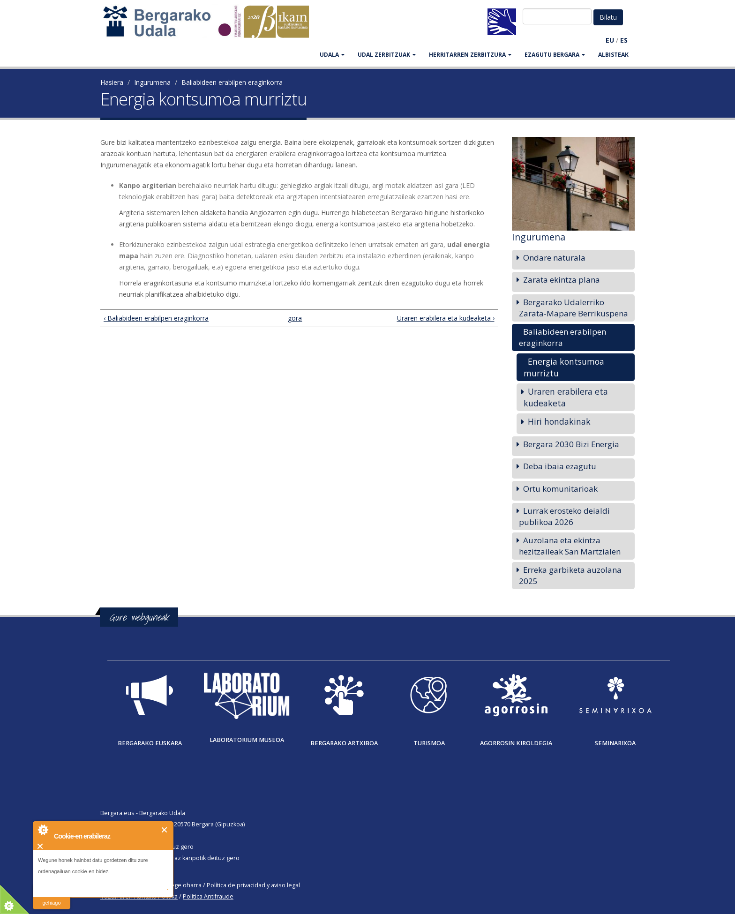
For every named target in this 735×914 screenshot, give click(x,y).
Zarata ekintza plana (561, 279)
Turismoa (429, 743)
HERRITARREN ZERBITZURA (470, 55)
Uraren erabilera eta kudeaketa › (446, 318)
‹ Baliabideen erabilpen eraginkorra (156, 318)
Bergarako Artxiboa (344, 743)
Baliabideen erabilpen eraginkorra (232, 82)
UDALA (332, 55)
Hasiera (111, 82)
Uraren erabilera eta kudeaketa (566, 397)
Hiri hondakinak (559, 421)
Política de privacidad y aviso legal (253, 885)
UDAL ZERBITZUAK (387, 55)
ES (624, 40)
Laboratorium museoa (247, 740)
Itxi (165, 830)
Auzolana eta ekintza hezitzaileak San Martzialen (570, 546)
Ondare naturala (554, 257)
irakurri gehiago (51, 897)
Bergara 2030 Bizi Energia (571, 444)
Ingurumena (152, 82)
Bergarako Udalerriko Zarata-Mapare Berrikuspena (573, 308)
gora (295, 318)
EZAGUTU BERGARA (555, 55)
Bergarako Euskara (150, 743)
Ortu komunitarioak (560, 488)
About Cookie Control (42, 830)
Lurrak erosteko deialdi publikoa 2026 (564, 516)
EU (610, 40)
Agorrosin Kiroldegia (516, 743)
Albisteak (613, 55)
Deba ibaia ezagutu (559, 466)
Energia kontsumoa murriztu (564, 367)
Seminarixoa (615, 743)
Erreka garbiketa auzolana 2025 (570, 575)
